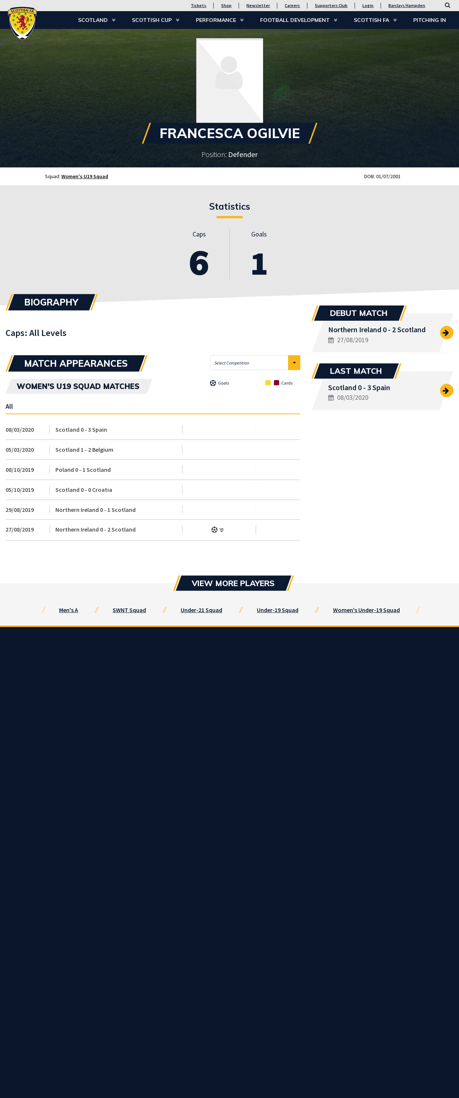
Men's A (68, 610)
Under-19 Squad (277, 610)
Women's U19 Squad (84, 176)
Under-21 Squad (201, 610)
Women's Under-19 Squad (366, 610)
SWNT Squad (129, 610)
